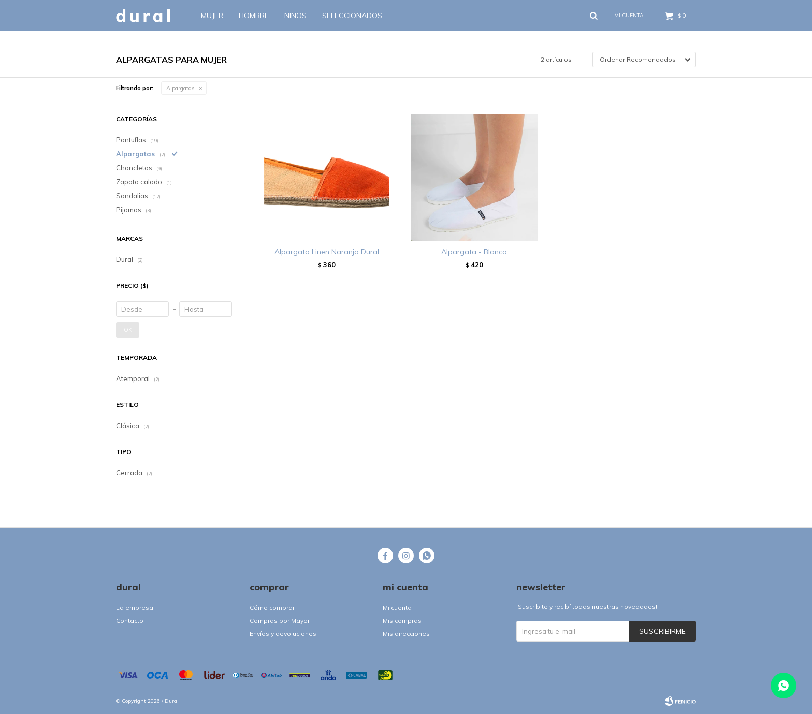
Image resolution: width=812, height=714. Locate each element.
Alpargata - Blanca (474, 251)
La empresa (134, 607)
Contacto (129, 620)
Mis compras (402, 620)
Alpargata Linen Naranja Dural (326, 251)
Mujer (212, 15)
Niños (295, 15)
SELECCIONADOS (352, 15)
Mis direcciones (406, 633)
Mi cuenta (397, 607)
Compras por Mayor (280, 620)
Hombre (254, 15)
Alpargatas (180, 88)
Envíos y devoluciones (283, 633)
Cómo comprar (272, 607)
